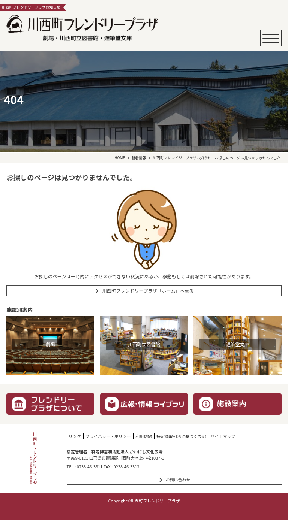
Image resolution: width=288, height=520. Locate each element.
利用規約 (143, 436)
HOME (119, 158)
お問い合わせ (177, 480)
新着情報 (139, 158)
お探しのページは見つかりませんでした (247, 158)
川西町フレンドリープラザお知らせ (182, 158)
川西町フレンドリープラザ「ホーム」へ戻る (148, 290)
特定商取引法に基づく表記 (181, 436)
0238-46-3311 (90, 466)
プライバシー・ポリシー (108, 436)
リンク (75, 436)
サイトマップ (222, 436)
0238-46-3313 (127, 466)
